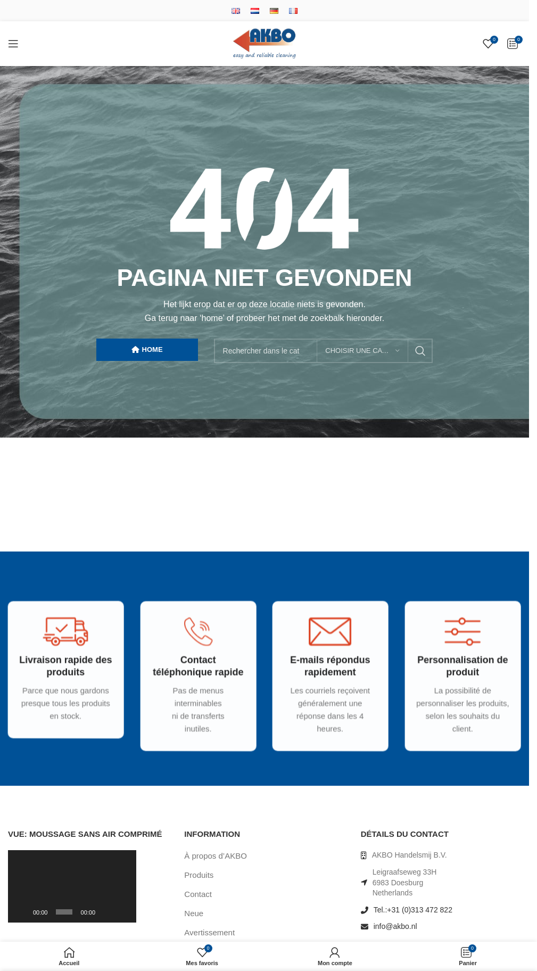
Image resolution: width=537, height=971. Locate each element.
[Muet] (106, 918)
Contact (198, 894)
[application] (72, 886)
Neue (193, 913)
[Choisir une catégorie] (362, 351)
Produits (198, 874)
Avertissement (209, 932)
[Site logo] (265, 42)
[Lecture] (21, 918)
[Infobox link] (60, 678)
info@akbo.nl (395, 926)
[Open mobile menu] (13, 43)
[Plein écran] (123, 918)
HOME (147, 349)
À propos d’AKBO (215, 855)
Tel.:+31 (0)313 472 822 (413, 910)
